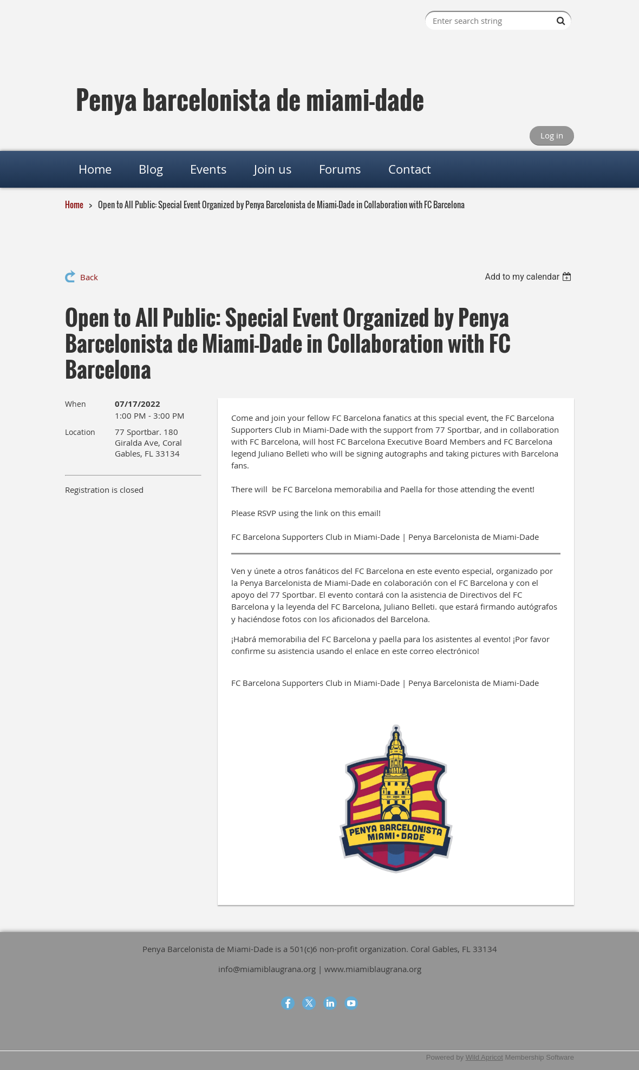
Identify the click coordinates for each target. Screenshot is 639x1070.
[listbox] (529, 276)
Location (80, 432)
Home (74, 204)
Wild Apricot (484, 1057)
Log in (551, 135)
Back (89, 277)
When (75, 404)
